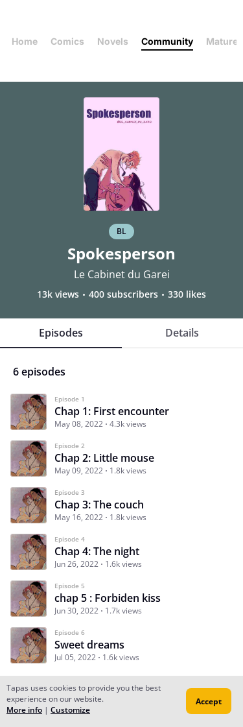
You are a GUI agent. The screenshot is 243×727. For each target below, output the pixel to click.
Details (182, 333)
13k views (58, 294)
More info (24, 709)
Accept (209, 701)
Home (25, 41)
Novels (112, 41)
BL (121, 231)
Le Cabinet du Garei (122, 274)
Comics (67, 41)
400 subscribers (123, 294)
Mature (222, 41)
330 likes (187, 294)
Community (167, 41)
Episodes (61, 333)
